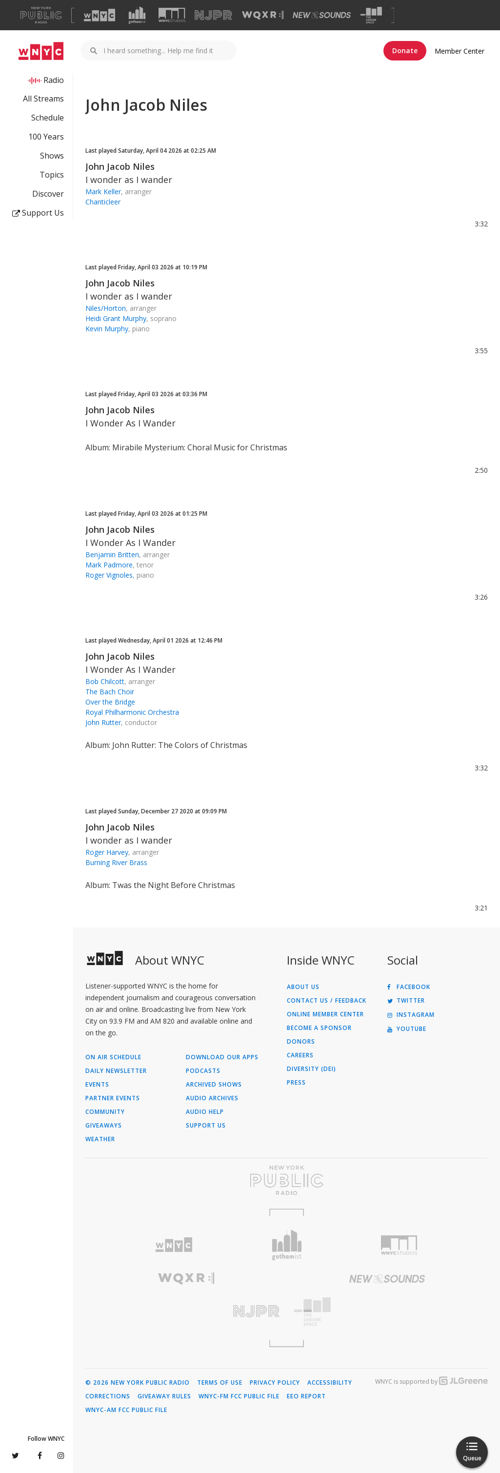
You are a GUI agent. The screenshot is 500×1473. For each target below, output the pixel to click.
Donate (405, 50)
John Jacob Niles (120, 166)
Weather (100, 1139)
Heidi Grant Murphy (115, 318)
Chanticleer (102, 201)
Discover (48, 193)
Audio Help (205, 1112)
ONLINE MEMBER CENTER (325, 1014)
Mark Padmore (109, 564)
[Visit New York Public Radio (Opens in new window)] (286, 1180)
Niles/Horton (105, 308)
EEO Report (306, 1396)
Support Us (38, 212)
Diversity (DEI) (311, 1069)
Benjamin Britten (112, 554)
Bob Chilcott (104, 681)
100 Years (46, 136)
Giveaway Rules (164, 1396)
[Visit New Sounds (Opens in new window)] (322, 15)
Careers (300, 1055)
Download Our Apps (222, 1057)
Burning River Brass (116, 862)
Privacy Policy (275, 1383)
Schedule (47, 117)
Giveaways (103, 1126)
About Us (303, 987)
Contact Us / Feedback (326, 1001)
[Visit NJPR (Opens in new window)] (213, 15)
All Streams (43, 98)
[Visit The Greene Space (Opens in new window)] (371, 15)
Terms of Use (219, 1383)
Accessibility (329, 1383)
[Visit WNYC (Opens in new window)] (99, 15)
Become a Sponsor (319, 1028)
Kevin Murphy (106, 328)
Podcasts (203, 1071)
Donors (301, 1042)
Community (105, 1112)
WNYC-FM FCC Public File (239, 1396)
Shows (52, 155)
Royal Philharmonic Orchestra (132, 712)
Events (97, 1085)
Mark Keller (103, 191)
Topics (52, 174)
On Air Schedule (113, 1057)
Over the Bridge (110, 701)
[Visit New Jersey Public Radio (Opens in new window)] (186, 1311)
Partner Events (112, 1098)
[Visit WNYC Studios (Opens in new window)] (172, 15)
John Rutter (103, 722)
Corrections (107, 1396)
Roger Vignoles (109, 575)
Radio (53, 80)
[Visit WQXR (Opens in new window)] (262, 15)
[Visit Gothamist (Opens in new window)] (137, 15)
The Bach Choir (109, 691)
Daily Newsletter (116, 1071)
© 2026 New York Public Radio (137, 1383)
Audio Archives (212, 1098)
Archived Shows (214, 1085)
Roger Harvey (106, 852)
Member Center (459, 51)
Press (296, 1083)
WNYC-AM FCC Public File (126, 1410)
